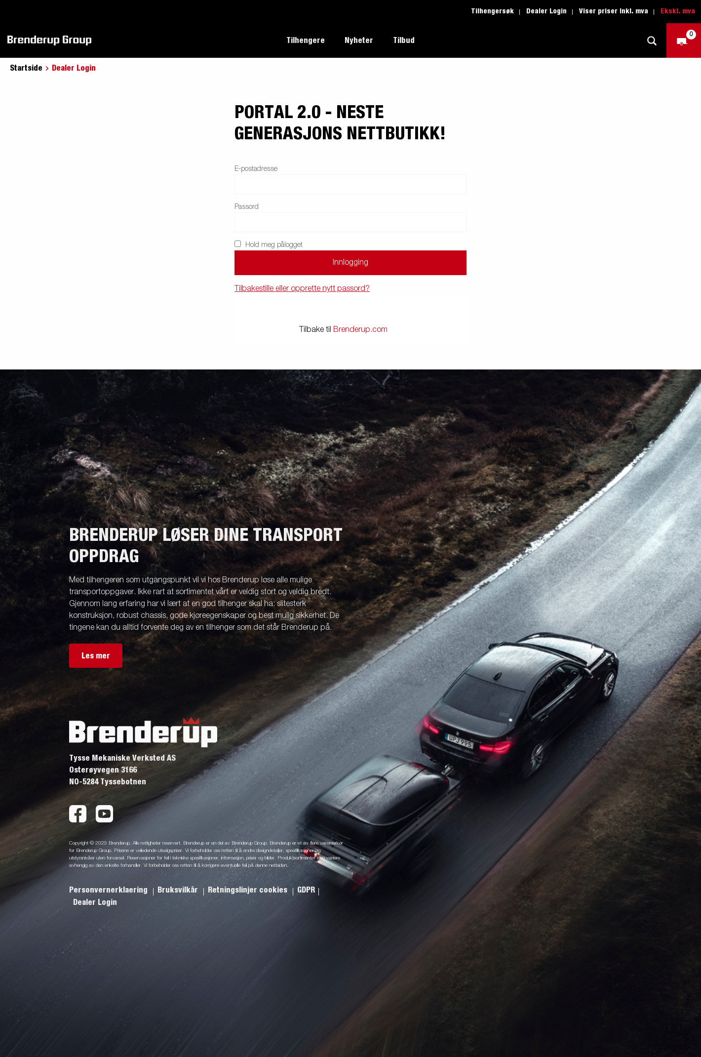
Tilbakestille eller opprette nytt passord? (302, 289)
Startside (26, 68)
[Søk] (652, 40)
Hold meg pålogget (268, 244)
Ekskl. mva (678, 11)
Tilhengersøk (492, 11)
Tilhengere (305, 40)
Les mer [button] (95, 656)
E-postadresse (255, 168)
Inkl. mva (634, 11)
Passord (246, 206)
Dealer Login (546, 11)
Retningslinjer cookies (248, 890)
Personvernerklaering (109, 890)
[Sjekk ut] (683, 40)
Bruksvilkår (178, 890)
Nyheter (359, 40)
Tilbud (404, 40)
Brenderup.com (360, 330)
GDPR (306, 890)
